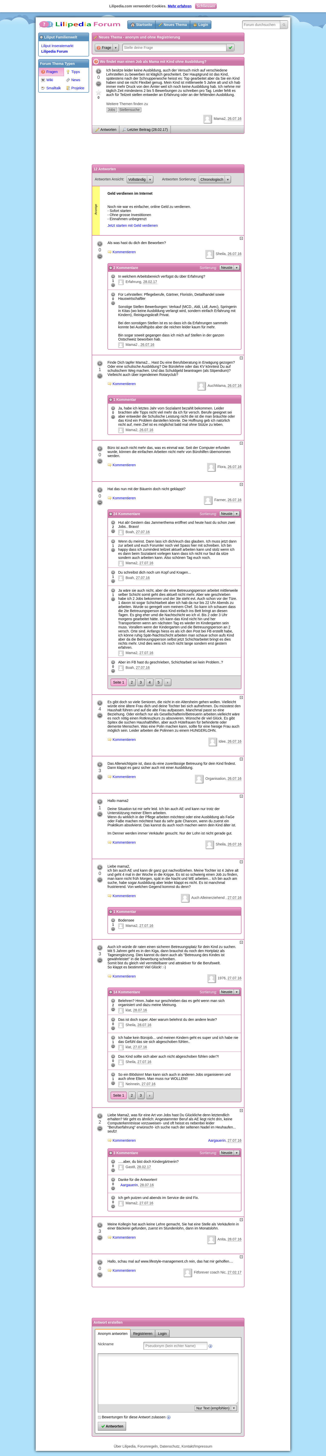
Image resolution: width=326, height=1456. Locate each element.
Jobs (111, 110)
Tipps (73, 72)
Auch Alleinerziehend (208, 898)
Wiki (47, 80)
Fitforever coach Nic (209, 1272)
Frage (104, 48)
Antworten (108, 130)
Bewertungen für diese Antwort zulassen (134, 1417)
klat (128, 1010)
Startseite (144, 25)
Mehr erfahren (180, 6)
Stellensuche (129, 110)
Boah (130, 532)
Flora (222, 467)
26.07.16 (235, 119)
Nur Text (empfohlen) (212, 1408)
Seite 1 (118, 682)
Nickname (106, 1344)
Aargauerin (217, 1140)
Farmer (219, 500)
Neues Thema (175, 25)
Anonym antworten (113, 1334)
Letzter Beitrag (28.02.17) (147, 130)
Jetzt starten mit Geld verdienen (132, 225)
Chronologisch (211, 179)
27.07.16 (143, 532)
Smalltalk (51, 88)
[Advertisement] (58, 171)
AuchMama (217, 386)
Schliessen (206, 6)
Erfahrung (133, 282)
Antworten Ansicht (109, 179)
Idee (222, 741)
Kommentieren (124, 252)
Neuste (226, 267)
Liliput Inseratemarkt (57, 46)
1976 (222, 978)
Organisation (215, 778)
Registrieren (142, 1334)
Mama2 (220, 119)
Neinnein (133, 1084)
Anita (222, 1239)
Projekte (75, 88)
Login (203, 25)
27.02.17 (235, 1272)
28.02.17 (150, 282)
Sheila (221, 254)
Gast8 (130, 1167)
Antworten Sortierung (179, 179)
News (73, 80)
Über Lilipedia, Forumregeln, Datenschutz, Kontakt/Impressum (163, 1446)
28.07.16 (140, 1010)
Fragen (49, 72)
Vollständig (137, 179)
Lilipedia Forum (54, 51)
